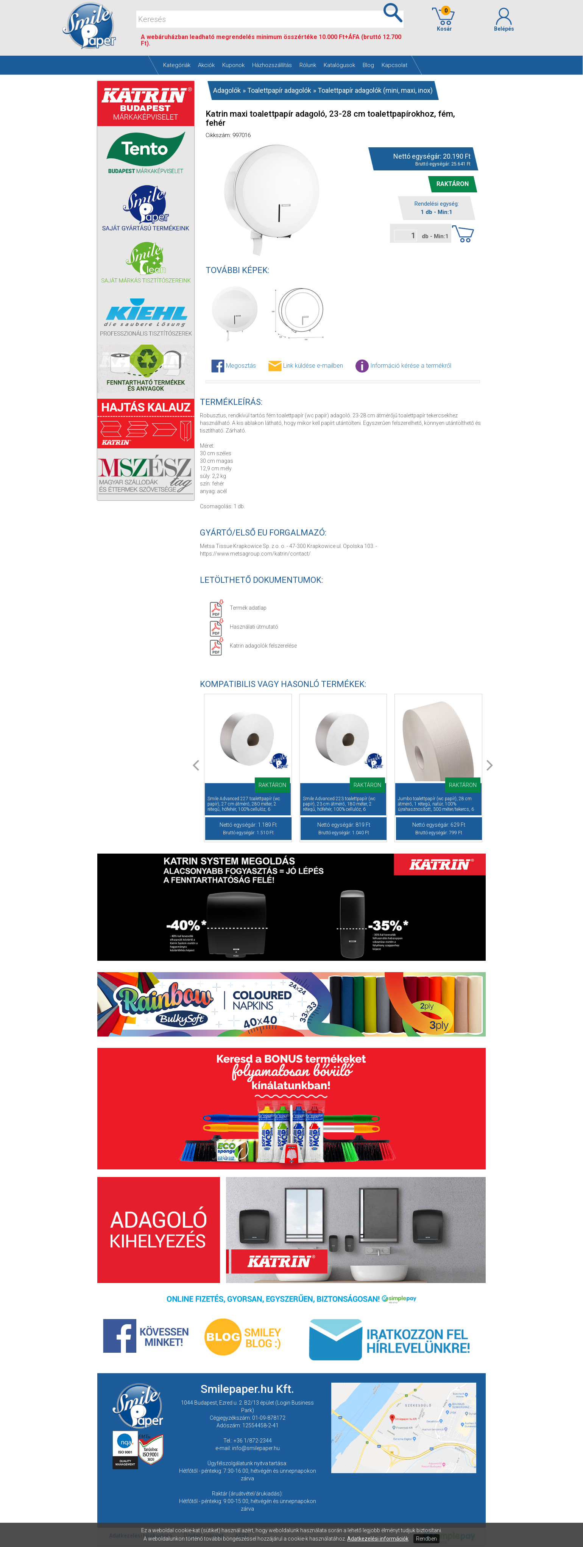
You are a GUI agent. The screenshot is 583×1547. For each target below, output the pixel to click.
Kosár (443, 20)
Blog (368, 65)
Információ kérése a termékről (403, 366)
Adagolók (227, 90)
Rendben (426, 1539)
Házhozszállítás (272, 65)
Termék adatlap (238, 608)
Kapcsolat (394, 65)
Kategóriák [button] (176, 65)
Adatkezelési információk (377, 1539)
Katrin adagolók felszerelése (253, 646)
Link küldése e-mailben (305, 366)
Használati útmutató (243, 627)
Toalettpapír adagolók (279, 90)
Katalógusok (339, 65)
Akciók (206, 65)
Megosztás (233, 366)
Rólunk (307, 65)
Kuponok (233, 65)
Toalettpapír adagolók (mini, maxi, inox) (375, 90)
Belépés (504, 20)
